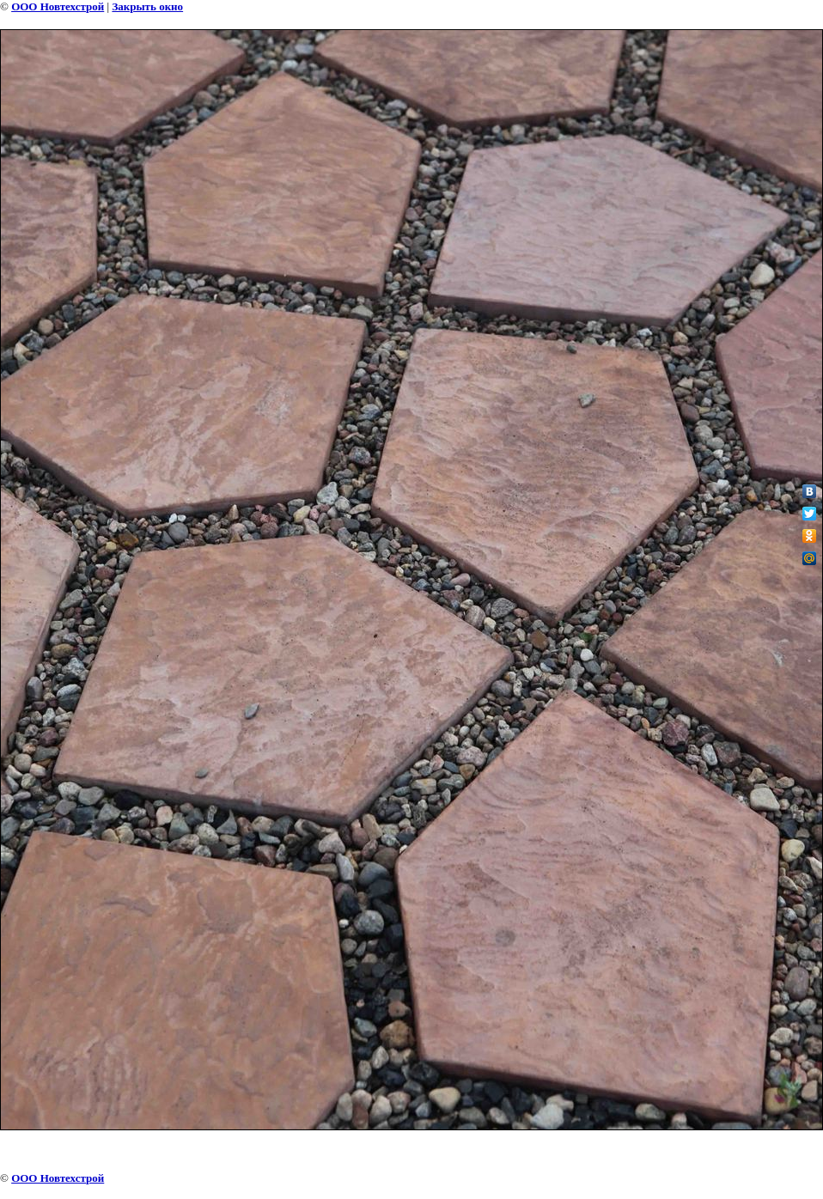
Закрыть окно (147, 6)
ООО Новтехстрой (57, 6)
